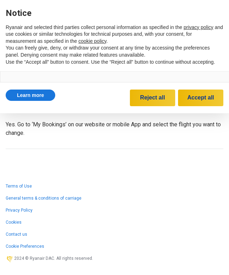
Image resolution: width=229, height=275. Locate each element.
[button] (30, 95)
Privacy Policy (19, 210)
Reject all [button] (152, 97)
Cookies (14, 222)
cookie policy (92, 41)
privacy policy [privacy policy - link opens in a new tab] (198, 27)
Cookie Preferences (25, 246)
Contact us (16, 234)
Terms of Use (19, 186)
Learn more (30, 95)
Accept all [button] (200, 97)
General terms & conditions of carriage (43, 198)
